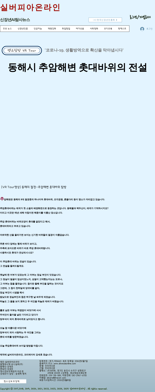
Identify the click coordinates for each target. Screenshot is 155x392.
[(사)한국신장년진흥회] (105, 20)
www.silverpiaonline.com (65, 364)
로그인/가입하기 (140, 17)
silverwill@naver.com (56, 378)
